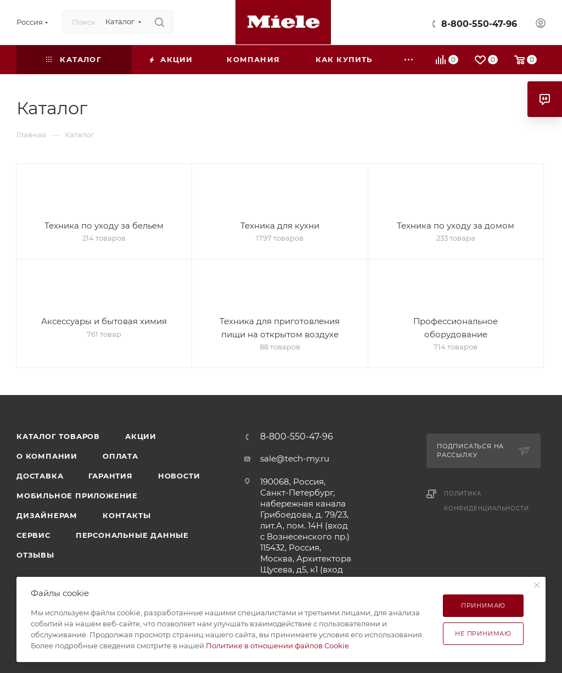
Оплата (120, 456)
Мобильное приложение (77, 495)
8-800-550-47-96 (479, 24)
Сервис (33, 535)
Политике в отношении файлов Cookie (277, 645)
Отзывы (35, 554)
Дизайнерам (46, 515)
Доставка (39, 475)
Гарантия (110, 475)
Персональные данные (132, 535)
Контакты (126, 515)
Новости (179, 475)
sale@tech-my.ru (294, 458)
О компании (46, 456)
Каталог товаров (58, 436)
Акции (140, 436)
